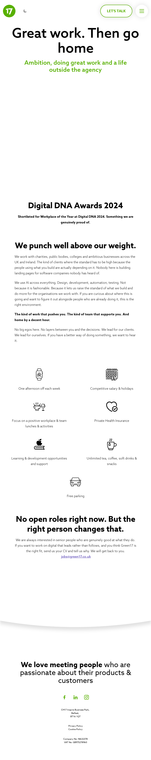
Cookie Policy (75, 729)
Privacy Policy (75, 726)
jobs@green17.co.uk (76, 556)
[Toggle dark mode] (25, 11)
